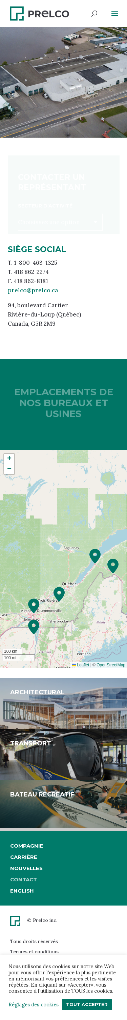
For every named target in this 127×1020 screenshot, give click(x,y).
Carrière (23, 857)
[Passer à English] (26, 890)
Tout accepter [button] (87, 1004)
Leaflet (80, 665)
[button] (95, 556)
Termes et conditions (34, 951)
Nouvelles (26, 868)
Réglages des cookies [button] (33, 1005)
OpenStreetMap (111, 665)
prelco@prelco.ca (33, 290)
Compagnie (26, 846)
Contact (23, 879)
